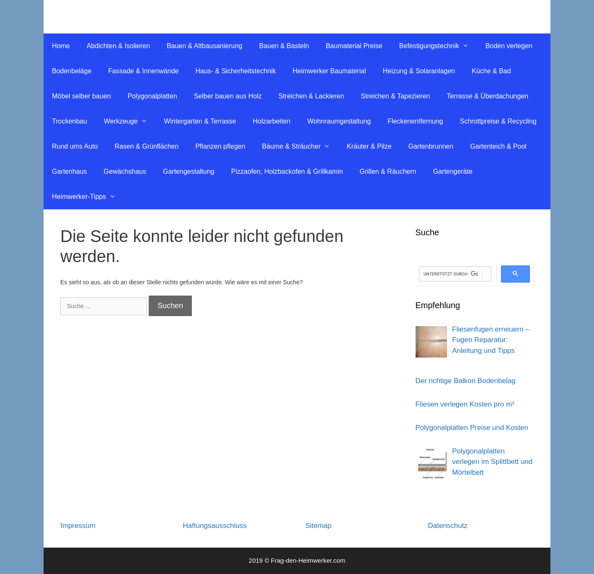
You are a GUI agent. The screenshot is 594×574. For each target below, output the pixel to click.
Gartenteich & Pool (498, 146)
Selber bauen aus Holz (228, 96)
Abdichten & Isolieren (118, 45)
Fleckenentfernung (415, 121)
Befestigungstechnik (438, 46)
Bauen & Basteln (284, 45)
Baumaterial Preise (354, 45)
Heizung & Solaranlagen (419, 71)
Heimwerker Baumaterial (329, 71)
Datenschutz (448, 526)
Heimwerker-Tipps (88, 196)
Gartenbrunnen (431, 146)
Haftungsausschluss (215, 526)
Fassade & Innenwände (143, 71)
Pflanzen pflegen (220, 146)
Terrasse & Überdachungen (487, 96)
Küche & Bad (491, 71)
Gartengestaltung (188, 171)
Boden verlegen (509, 45)
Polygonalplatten (152, 96)
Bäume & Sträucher (300, 146)
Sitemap (318, 526)
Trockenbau (69, 121)
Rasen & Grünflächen (146, 146)
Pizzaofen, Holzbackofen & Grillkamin (287, 171)
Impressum (78, 526)
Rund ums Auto (75, 146)
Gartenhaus (69, 171)
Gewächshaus (125, 171)
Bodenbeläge (71, 71)
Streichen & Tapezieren (395, 96)
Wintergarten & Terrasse (200, 121)
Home (61, 45)
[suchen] (451, 274)
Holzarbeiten (272, 121)
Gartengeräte (453, 171)
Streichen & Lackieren (311, 96)
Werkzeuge (129, 121)
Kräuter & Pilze (369, 146)
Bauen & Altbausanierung (205, 45)
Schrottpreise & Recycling (498, 121)
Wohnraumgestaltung (339, 121)
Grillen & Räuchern (388, 171)
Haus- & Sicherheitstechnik (235, 71)
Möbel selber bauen (81, 96)
